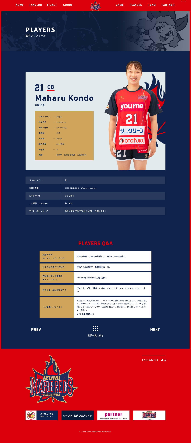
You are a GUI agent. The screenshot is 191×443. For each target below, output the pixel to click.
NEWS (20, 5)
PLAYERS (136, 5)
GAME (120, 5)
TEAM (152, 5)
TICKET (52, 5)
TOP (92, 372)
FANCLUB (35, 5)
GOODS (68, 5)
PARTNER (168, 5)
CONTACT (137, 382)
